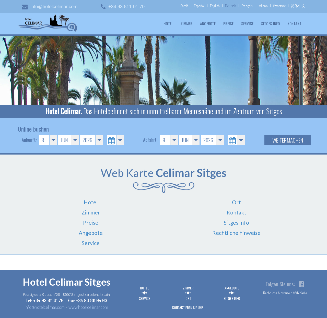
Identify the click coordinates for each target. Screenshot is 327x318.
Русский (279, 6)
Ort (236, 202)
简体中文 (298, 6)
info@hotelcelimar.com (49, 6)
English (215, 6)
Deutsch (230, 6)
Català (184, 6)
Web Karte (300, 293)
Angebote (208, 23)
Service (247, 23)
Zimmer (186, 23)
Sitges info (270, 23)
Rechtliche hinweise (236, 233)
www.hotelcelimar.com (88, 307)
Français (246, 6)
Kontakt (294, 23)
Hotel (168, 23)
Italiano (263, 6)
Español (199, 6)
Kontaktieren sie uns (187, 307)
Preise (228, 23)
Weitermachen (287, 140)
